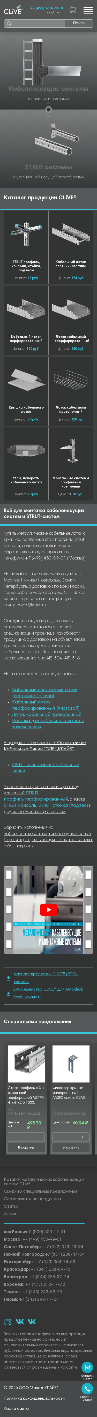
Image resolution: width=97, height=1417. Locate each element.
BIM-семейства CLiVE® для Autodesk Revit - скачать (45, 993)
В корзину (26, 1148)
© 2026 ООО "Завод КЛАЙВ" (31, 1388)
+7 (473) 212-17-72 (45, 1285)
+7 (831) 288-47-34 (65, 1255)
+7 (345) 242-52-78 (42, 1292)
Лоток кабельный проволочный (46, 715)
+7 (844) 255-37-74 (49, 1277)
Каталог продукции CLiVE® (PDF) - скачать (43, 978)
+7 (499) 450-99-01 (47, 8)
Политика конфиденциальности (34, 1399)
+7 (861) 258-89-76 (50, 1270)
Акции (10, 1214)
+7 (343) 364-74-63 (55, 1262)
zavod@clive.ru (53, 12)
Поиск (79, 23)
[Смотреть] (48, 910)
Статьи (11, 1207)
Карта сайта (16, 1409)
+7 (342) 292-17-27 (39, 1300)
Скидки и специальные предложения (40, 1192)
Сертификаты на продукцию (32, 1199)
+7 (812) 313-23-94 (63, 1247)
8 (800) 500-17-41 (47, 1232)
